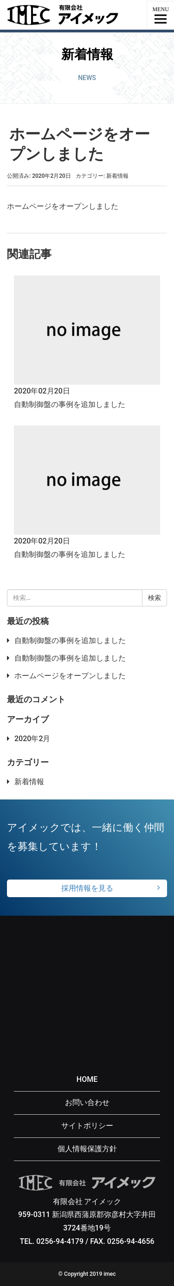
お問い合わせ (87, 1102)
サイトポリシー (87, 1125)
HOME (87, 1079)
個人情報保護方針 (87, 1148)
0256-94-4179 (60, 1241)
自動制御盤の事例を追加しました (69, 404)
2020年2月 (32, 738)
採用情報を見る (87, 888)
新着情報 (117, 176)
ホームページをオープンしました (70, 675)
